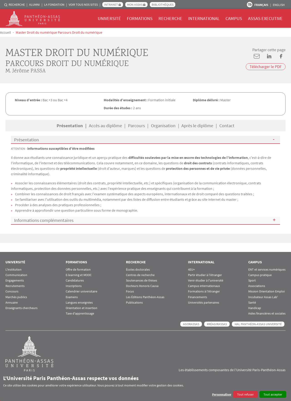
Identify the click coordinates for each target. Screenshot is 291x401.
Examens (72, 297)
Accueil (5, 32)
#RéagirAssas (217, 324)
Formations (140, 18)
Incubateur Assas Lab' (263, 297)
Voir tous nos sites (83, 5)
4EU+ (191, 270)
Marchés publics (16, 297)
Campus (234, 18)
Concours (11, 291)
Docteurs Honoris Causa (142, 286)
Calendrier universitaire (81, 291)
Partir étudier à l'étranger (205, 275)
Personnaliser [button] (221, 394)
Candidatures (75, 280)
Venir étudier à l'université (205, 280)
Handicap (254, 308)
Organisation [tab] (163, 125)
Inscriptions (74, 286)
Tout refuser (245, 394)
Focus (130, 291)
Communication (16, 275)
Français (261, 5)
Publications (134, 303)
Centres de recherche (140, 275)
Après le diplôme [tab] (197, 125)
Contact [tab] (226, 125)
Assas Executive (265, 18)
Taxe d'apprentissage (80, 313)
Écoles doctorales (138, 270)
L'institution (13, 270)
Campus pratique (260, 275)
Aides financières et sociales (267, 313)
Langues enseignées (79, 303)
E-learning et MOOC (79, 275)
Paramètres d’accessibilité (249, 4)
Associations (256, 286)
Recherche (17, 5)
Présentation (26, 139)
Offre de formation (78, 270)
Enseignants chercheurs (21, 308)
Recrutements (15, 286)
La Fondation (54, 5)
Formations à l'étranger (204, 291)
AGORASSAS (191, 324)
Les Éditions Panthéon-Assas (145, 297)
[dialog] (145, 386)
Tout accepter (272, 394)
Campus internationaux (204, 286)
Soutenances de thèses (141, 280)
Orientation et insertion (81, 308)
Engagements (14, 280)
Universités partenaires (203, 303)
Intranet (111, 4)
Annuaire (11, 303)
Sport (252, 280)
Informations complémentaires (43, 220)
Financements (197, 297)
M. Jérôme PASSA (25, 71)
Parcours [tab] (136, 125)
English (279, 5)
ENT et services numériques (267, 270)
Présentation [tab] (70, 125)
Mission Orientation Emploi (266, 291)
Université (109, 18)
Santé (252, 303)
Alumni (34, 5)
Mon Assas (135, 4)
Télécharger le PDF (266, 66)
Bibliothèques (162, 4)
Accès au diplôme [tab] (105, 125)
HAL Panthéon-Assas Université (258, 324)
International (204, 18)
